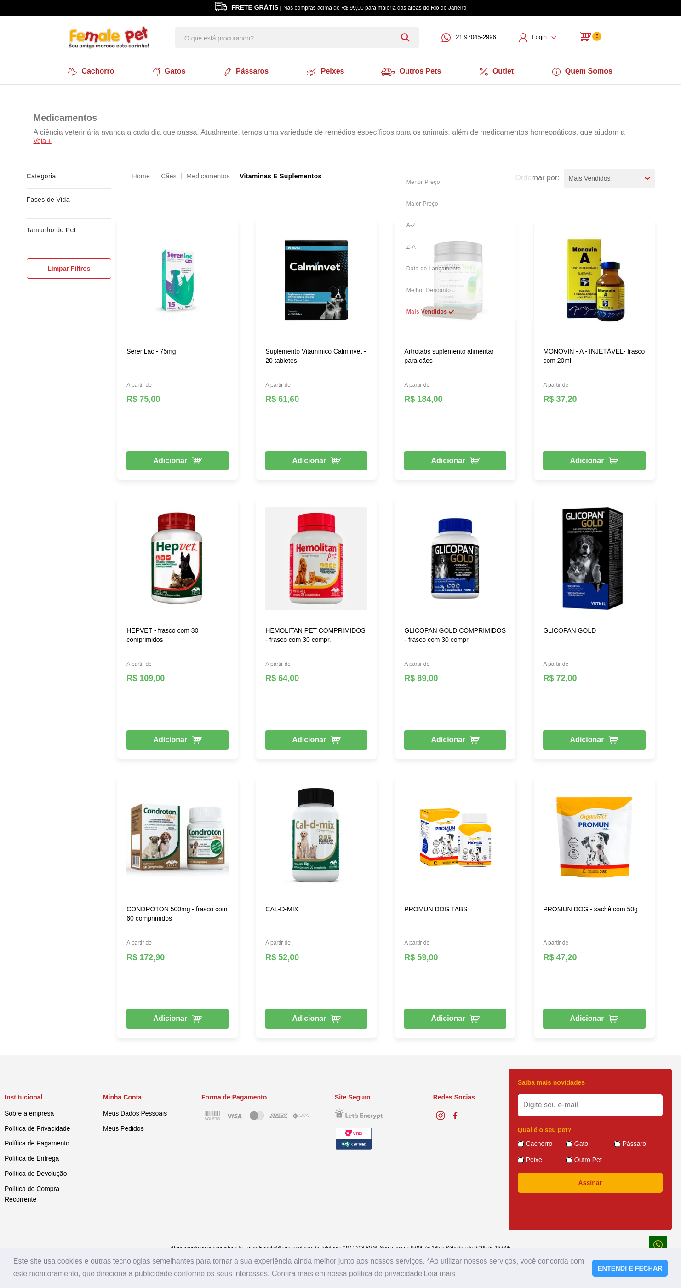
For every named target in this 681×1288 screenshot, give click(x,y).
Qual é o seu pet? (545, 1128)
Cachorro (88, 71)
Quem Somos (586, 71)
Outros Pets (413, 71)
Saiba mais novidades (551, 1081)
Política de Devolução (36, 1172)
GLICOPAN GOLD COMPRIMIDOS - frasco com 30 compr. (455, 633)
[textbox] (297, 37)
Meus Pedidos (123, 1126)
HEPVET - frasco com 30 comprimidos (162, 633)
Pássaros (245, 71)
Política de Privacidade (37, 1126)
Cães (169, 174)
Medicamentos (208, 174)
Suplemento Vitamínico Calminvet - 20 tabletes (315, 354)
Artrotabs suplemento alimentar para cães (449, 354)
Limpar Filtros (68, 266)
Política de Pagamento (37, 1141)
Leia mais (439, 1273)
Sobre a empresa (29, 1111)
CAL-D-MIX (281, 907)
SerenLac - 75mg (151, 349)
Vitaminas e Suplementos (281, 174)
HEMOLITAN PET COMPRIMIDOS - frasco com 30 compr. (315, 633)
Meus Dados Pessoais (135, 1111)
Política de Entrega (32, 1157)
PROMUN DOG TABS (435, 907)
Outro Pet (588, 1158)
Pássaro (634, 1142)
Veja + (43, 139)
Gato (581, 1142)
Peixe (534, 1158)
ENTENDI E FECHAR (630, 1268)
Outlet (500, 71)
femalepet (142, 174)
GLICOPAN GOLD (569, 628)
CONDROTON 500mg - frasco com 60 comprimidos (176, 912)
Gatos (166, 71)
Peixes (325, 71)
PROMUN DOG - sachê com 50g (590, 907)
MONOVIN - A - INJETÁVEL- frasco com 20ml (594, 354)
